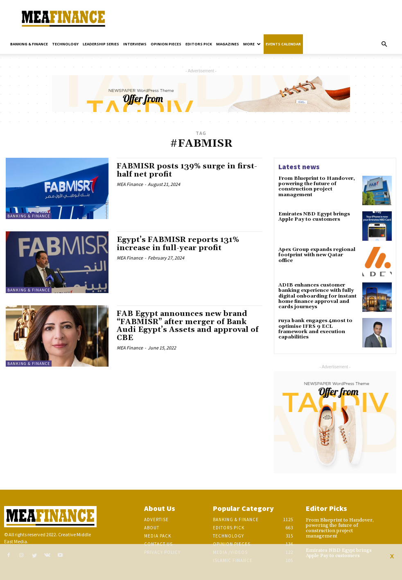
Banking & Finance (29, 44)
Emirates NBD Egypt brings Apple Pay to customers (314, 216)
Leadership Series (101, 44)
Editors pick (198, 44)
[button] (384, 44)
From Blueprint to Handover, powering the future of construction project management (316, 186)
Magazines (227, 44)
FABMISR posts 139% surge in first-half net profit (187, 170)
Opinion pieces (166, 44)
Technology (65, 44)
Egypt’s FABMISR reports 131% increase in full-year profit (178, 244)
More (252, 44)
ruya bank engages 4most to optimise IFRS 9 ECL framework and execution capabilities (315, 329)
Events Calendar (283, 44)
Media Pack (157, 536)
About (151, 528)
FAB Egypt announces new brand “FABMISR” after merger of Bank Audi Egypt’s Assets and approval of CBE (187, 326)
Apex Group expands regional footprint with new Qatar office (316, 254)
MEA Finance (130, 184)
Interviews (135, 44)
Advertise (156, 519)
